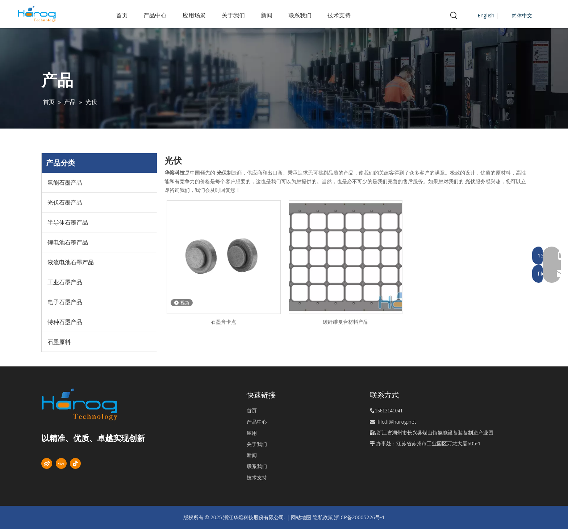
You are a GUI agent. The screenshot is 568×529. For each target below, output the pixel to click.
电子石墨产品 (64, 302)
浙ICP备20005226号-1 (359, 517)
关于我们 (257, 444)
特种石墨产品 (64, 322)
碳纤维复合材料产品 (345, 321)
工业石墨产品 (64, 282)
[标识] (91, 404)
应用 (252, 432)
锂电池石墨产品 (67, 242)
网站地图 (301, 517)
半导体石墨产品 (67, 222)
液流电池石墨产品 (70, 262)
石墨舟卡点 (223, 321)
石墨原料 (59, 342)
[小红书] (61, 463)
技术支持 (257, 477)
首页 (252, 410)
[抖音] (75, 463)
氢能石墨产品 (64, 182)
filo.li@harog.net (396, 421)
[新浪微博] (46, 463)
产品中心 (257, 421)
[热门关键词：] (454, 15)
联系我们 (257, 466)
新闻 (252, 455)
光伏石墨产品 (64, 202)
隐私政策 (323, 517)
